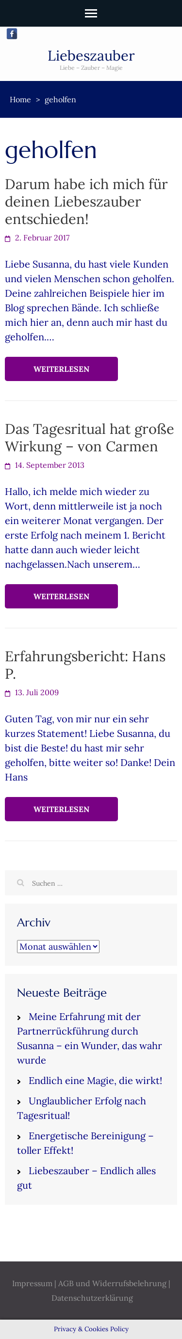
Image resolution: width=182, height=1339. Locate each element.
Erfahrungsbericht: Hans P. (85, 665)
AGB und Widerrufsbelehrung (112, 1283)
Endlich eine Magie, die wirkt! (95, 1080)
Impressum (32, 1283)
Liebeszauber (91, 55)
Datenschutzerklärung (92, 1298)
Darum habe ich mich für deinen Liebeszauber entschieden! (86, 201)
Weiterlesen (61, 369)
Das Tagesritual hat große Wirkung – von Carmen (89, 437)
